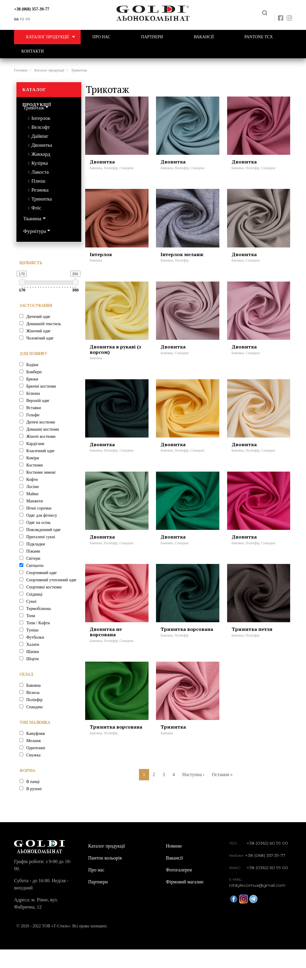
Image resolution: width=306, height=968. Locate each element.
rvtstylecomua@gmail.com (257, 903)
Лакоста (40, 172)
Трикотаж (33, 108)
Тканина (32, 218)
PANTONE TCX (258, 37)
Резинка (39, 190)
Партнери (152, 37)
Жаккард (40, 154)
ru (22, 18)
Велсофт (40, 127)
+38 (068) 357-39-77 (31, 9)
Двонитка (41, 145)
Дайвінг (39, 136)
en (27, 18)
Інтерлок (40, 118)
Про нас (101, 37)
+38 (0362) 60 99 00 (267, 861)
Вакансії (204, 37)
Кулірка (39, 163)
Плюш (38, 181)
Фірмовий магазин (185, 900)
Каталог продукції (53, 37)
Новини (174, 864)
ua (16, 18)
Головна (20, 70)
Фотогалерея (179, 888)
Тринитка (41, 199)
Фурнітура (34, 231)
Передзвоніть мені (264, 13)
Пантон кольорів (105, 876)
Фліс (36, 208)
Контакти (33, 51)
